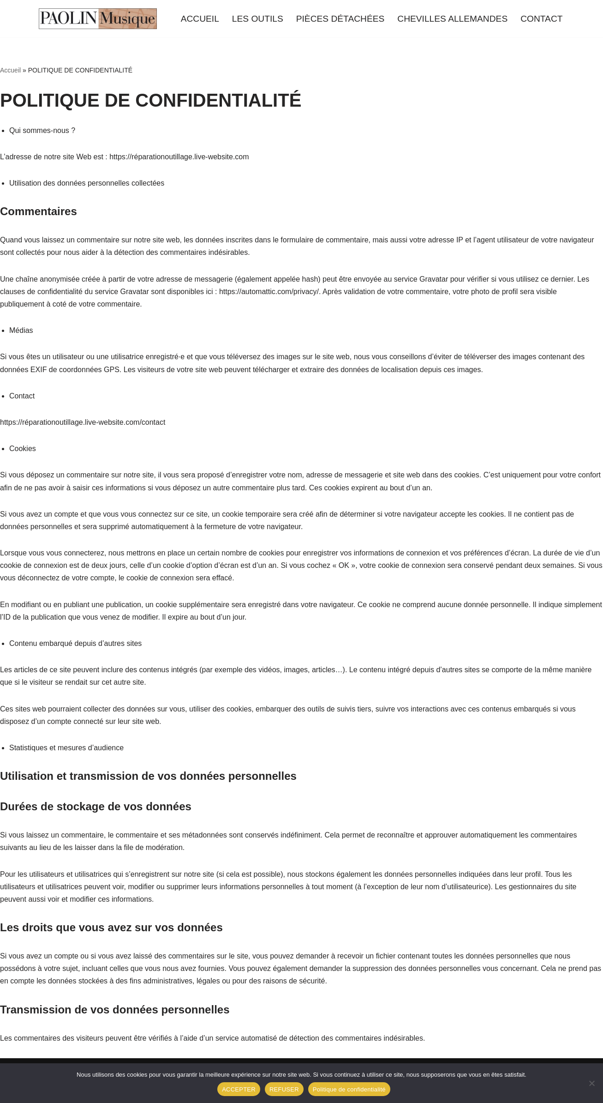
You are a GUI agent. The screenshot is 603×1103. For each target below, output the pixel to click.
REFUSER (284, 1089)
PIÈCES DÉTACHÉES (340, 19)
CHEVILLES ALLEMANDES (452, 19)
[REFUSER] (591, 1083)
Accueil (10, 70)
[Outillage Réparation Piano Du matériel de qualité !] (98, 18)
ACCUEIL (200, 19)
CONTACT (541, 19)
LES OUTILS (257, 19)
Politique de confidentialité (349, 1089)
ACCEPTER (239, 1089)
